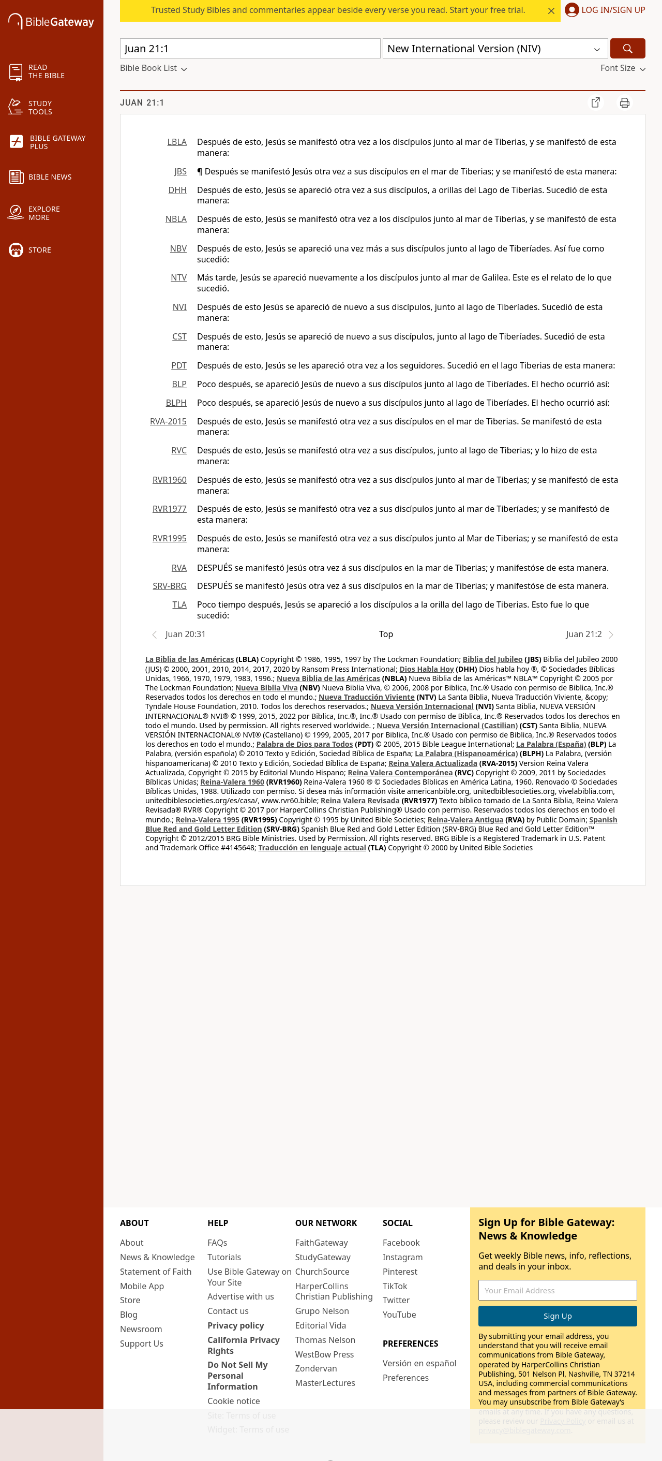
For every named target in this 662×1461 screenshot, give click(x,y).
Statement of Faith (156, 1271)
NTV (179, 277)
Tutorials (224, 1257)
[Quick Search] (250, 48)
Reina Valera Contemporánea (400, 772)
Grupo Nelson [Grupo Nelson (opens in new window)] (322, 1311)
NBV (178, 248)
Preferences (406, 1377)
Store (130, 1300)
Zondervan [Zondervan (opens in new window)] (316, 1368)
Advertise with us (240, 1296)
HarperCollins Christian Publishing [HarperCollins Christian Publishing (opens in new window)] (334, 1291)
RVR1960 (170, 479)
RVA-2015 (168, 421)
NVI (180, 307)
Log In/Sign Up (613, 10)
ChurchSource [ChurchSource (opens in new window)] (322, 1271)
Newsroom (141, 1329)
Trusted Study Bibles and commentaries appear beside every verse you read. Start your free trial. (338, 10)
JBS (180, 171)
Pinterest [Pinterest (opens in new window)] (400, 1271)
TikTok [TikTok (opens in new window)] (395, 1286)
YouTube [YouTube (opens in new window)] (399, 1314)
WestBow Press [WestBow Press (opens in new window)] (324, 1354)
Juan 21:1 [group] (142, 103)
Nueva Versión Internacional (422, 706)
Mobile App (142, 1286)
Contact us (228, 1311)
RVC (179, 450)
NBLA (176, 219)
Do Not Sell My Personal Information (237, 1375)
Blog (129, 1314)
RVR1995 (170, 538)
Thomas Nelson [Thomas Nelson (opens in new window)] (325, 1340)
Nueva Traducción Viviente (367, 697)
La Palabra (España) (551, 744)
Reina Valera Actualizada (432, 763)
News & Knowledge (157, 1257)
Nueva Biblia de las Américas (328, 678)
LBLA (177, 141)
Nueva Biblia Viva (266, 687)
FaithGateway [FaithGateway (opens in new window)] (321, 1242)
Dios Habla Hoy (427, 669)
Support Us (141, 1343)
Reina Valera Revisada (360, 800)
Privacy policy (235, 1325)
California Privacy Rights (243, 1345)
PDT (179, 365)
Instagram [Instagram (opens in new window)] (403, 1257)
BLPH (176, 402)
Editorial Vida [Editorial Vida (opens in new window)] (321, 1325)
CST (179, 336)
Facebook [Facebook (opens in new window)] (401, 1242)
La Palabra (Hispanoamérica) (466, 753)
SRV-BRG (170, 586)
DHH (178, 190)
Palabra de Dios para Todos (305, 744)
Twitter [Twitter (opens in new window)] (396, 1300)
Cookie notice (233, 1401)
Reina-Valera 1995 (207, 819)
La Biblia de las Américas (189, 659)
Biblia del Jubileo (493, 659)
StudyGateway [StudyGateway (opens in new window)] (323, 1257)
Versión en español (420, 1363)
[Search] (627, 48)
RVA (179, 567)
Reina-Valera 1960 (232, 782)
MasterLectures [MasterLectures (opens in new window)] (325, 1383)
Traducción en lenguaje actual (312, 847)
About (131, 1242)
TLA (179, 604)
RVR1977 (170, 508)
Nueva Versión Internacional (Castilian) (447, 725)
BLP (179, 384)
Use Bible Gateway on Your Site (249, 1277)
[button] (603, 11)
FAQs (217, 1242)
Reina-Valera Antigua (466, 819)
